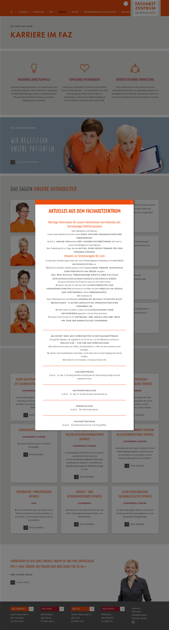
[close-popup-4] (131, 202)
